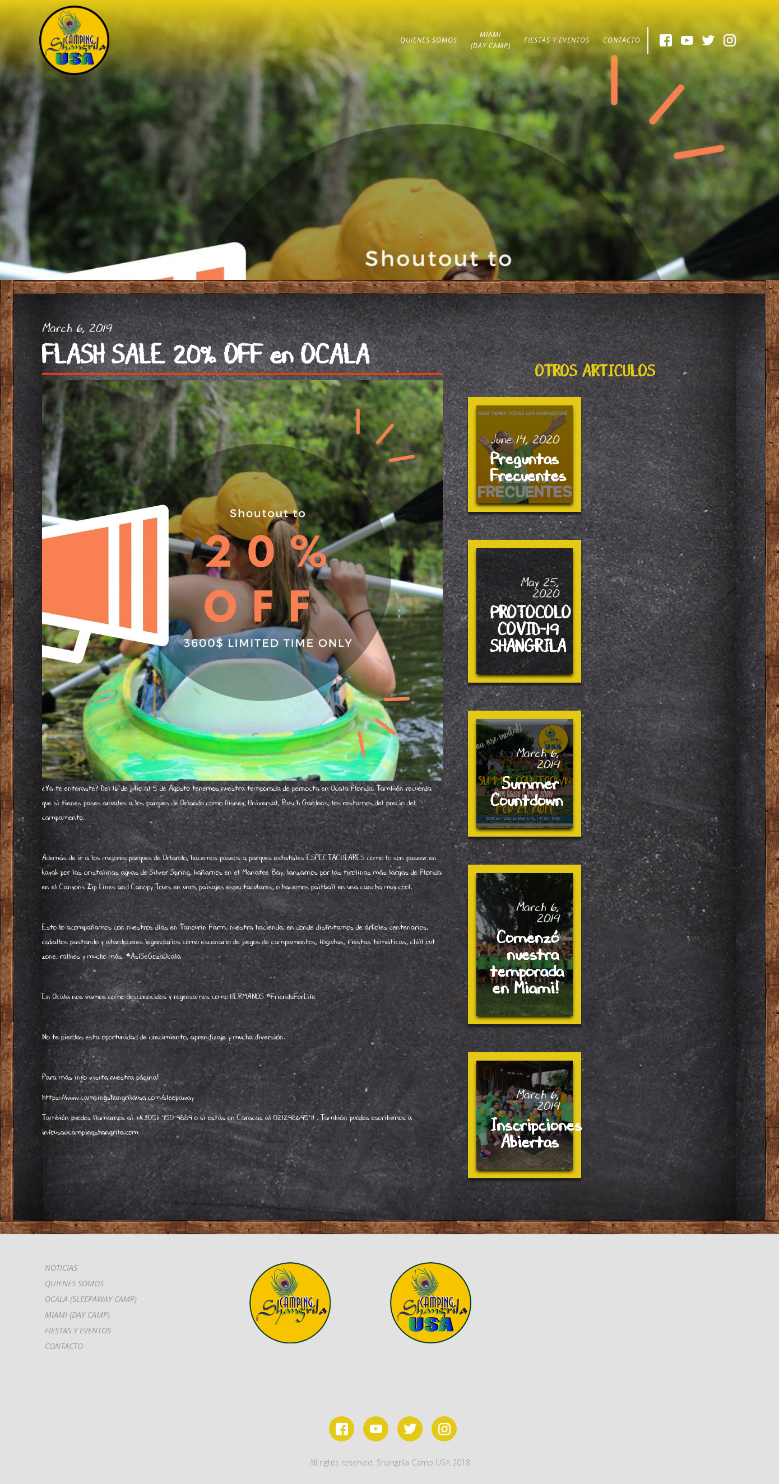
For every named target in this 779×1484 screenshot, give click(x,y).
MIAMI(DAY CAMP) (491, 40)
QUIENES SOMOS (428, 40)
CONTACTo (64, 1346)
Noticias (61, 1267)
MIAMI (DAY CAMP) (77, 1314)
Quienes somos (74, 1283)
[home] (74, 40)
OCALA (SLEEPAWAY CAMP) (91, 1299)
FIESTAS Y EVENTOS (557, 40)
